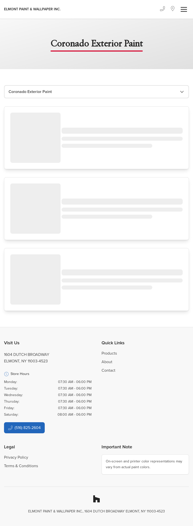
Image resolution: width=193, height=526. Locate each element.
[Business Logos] (32, 9)
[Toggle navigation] (184, 9)
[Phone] (162, 9)
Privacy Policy (16, 457)
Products (109, 353)
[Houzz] (96, 499)
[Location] (173, 9)
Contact (108, 370)
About (107, 362)
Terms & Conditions (21, 466)
